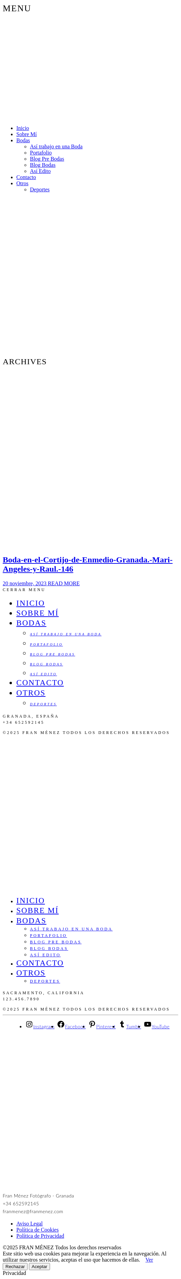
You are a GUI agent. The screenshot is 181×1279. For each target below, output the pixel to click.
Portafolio (41, 153)
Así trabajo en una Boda (56, 146)
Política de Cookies (37, 1230)
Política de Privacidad (40, 1236)
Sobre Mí (26, 134)
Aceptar (39, 1266)
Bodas (23, 140)
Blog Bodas (42, 165)
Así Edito (40, 171)
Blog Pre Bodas (47, 159)
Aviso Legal (29, 1223)
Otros (22, 183)
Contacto (26, 177)
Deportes (40, 189)
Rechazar (15, 1266)
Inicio (22, 128)
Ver (149, 1260)
